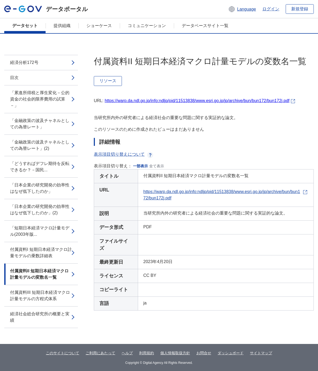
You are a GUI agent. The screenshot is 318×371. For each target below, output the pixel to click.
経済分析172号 (24, 62)
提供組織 (62, 25)
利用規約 (146, 353)
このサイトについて (62, 353)
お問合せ (203, 353)
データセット (25, 25)
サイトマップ (261, 353)
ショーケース (99, 25)
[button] (242, 9)
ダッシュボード (231, 353)
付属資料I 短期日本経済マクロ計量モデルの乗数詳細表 (41, 252)
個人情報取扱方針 (175, 353)
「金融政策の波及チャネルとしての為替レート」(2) (39, 145)
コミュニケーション (147, 25)
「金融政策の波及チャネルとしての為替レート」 (39, 123)
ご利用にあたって (100, 353)
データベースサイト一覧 (205, 25)
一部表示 (140, 166)
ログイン (270, 9)
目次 (14, 77)
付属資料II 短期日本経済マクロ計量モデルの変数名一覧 (39, 274)
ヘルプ (127, 353)
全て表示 (156, 166)
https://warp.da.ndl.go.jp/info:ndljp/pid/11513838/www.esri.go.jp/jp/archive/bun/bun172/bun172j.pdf (197, 100)
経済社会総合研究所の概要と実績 (39, 317)
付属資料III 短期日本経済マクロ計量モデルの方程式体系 (40, 295)
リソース (107, 80)
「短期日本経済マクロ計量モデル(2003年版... (39, 231)
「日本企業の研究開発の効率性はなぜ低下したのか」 (39, 188)
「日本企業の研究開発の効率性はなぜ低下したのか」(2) (39, 209)
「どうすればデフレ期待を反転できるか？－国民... (39, 166)
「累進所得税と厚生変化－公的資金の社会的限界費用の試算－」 (39, 99)
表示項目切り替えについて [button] (123, 154)
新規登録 (299, 9)
